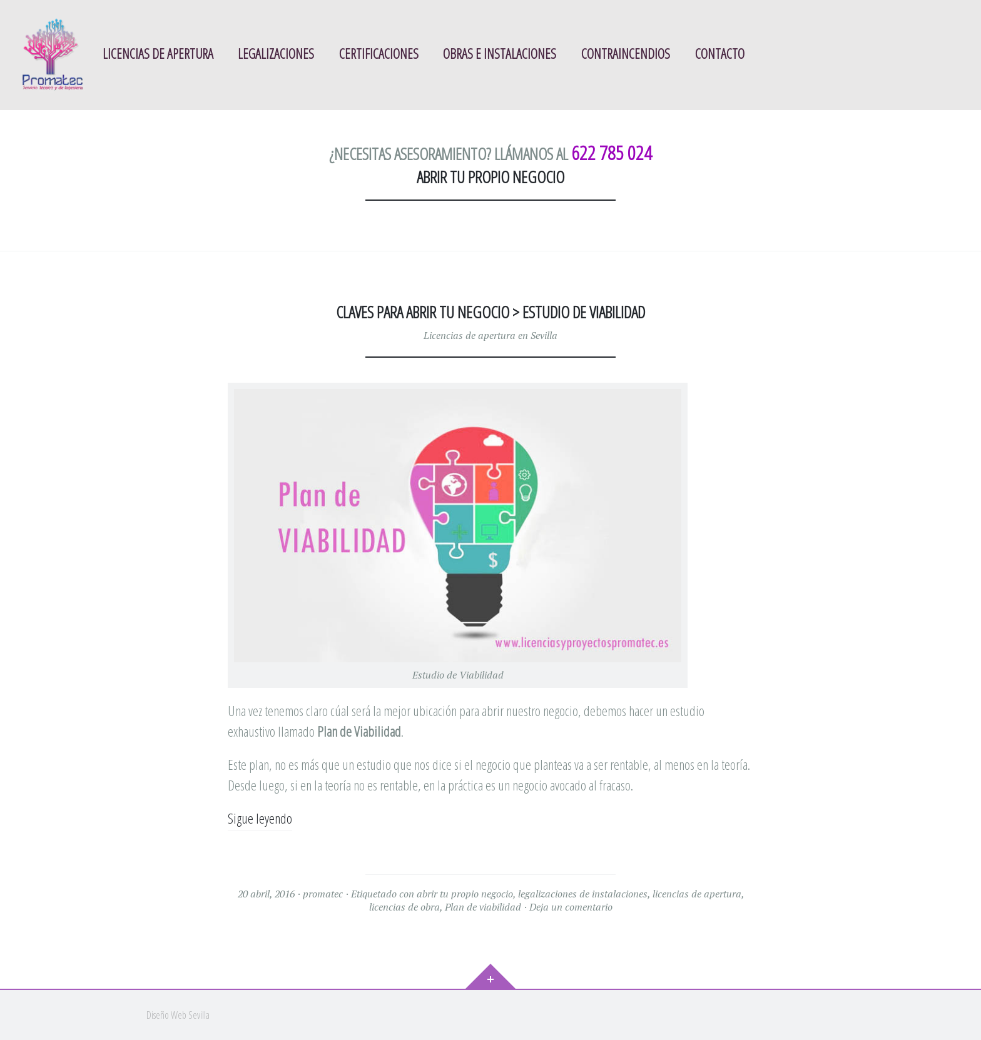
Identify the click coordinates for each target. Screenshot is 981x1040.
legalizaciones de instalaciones (583, 894)
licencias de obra (404, 907)
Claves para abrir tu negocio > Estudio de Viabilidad (490, 312)
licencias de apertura (697, 894)
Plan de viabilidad (483, 907)
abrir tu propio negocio (465, 894)
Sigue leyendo (260, 818)
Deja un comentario (570, 907)
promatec (323, 894)
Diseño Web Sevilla (178, 1015)
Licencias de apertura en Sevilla (490, 335)
